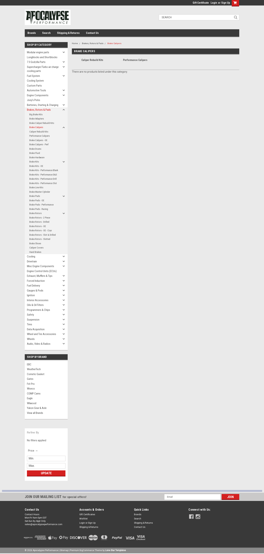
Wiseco (31, 388)
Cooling (31, 256)
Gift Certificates (87, 514)
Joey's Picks (33, 100)
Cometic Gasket (35, 374)
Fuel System (33, 76)
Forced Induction (36, 280)
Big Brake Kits (36, 114)
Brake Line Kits (36, 187)
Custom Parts (34, 85)
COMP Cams (34, 393)
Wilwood (31, 403)
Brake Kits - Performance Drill (43, 178)
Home (75, 43)
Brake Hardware (36, 157)
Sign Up (225, 2)
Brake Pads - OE (36, 200)
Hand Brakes (35, 252)
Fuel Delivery (33, 285)
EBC (29, 364)
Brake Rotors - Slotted (39, 239)
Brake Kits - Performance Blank (43, 170)
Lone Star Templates (115, 550)
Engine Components (37, 95)
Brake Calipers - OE (38, 140)
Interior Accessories (37, 300)
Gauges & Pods (35, 290)
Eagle (30, 398)
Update (46, 473)
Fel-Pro (31, 383)
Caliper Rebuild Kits (38, 131)
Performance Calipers (39, 135)
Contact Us (92, 33)
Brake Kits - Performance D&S (43, 174)
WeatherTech (34, 369)
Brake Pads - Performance (41, 204)
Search (46, 33)
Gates (30, 379)
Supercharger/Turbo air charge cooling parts (43, 69)
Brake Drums (35, 148)
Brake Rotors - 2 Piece (39, 217)
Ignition (31, 295)
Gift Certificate (201, 2)
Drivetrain (32, 261)
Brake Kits (34, 161)
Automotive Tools (36, 90)
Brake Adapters (36, 118)
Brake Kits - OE (36, 166)
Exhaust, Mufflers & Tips (39, 276)
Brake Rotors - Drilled (39, 221)
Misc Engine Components (40, 266)
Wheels (31, 339)
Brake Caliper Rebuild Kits (41, 123)
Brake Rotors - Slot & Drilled (42, 234)
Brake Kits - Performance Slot (43, 183)
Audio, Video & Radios (38, 343)
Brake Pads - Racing (38, 209)
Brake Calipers (36, 127)
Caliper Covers (36, 247)
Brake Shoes (35, 243)
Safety (30, 314)
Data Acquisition (36, 329)
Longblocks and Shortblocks (42, 57)
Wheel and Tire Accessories (41, 334)
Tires (29, 324)
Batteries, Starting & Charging (42, 105)
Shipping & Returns (68, 33)
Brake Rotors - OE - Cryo (40, 230)
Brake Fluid (34, 153)
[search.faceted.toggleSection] (33, 450)
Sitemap (64, 550)
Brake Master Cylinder (39, 191)
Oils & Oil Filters (35, 305)
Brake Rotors (35, 213)
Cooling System (35, 80)
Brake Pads (34, 196)
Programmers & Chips (38, 310)
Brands (31, 33)
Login (214, 2)
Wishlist (83, 518)
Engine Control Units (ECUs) (42, 271)
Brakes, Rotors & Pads (39, 109)
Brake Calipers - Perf (39, 144)
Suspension (33, 319)
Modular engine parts (38, 52)
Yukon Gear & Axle (37, 408)
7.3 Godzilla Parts (36, 62)
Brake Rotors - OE (37, 226)
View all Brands (35, 413)
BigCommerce (87, 550)
